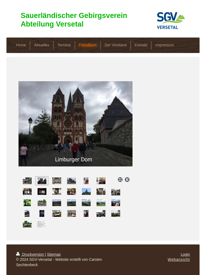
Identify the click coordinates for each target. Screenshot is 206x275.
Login (185, 254)
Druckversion (30, 254)
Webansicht (179, 259)
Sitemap (54, 254)
